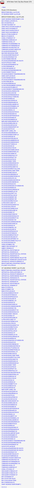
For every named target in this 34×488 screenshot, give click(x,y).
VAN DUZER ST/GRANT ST (9, 475)
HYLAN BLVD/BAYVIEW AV (9, 214)
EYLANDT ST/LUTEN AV (9, 265)
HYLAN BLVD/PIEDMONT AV (10, 64)
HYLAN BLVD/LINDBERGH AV (10, 140)
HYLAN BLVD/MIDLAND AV (9, 123)
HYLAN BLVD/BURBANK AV (10, 132)
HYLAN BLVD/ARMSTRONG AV (11, 176)
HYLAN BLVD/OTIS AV (8, 129)
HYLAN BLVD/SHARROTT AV (10, 218)
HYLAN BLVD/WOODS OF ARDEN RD (13, 185)
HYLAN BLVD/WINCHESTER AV (11, 180)
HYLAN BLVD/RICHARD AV (9, 223)
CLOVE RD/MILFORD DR (9, 59)
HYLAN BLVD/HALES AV (9, 184)
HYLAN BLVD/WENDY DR (9, 197)
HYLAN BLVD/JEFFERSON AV (10, 115)
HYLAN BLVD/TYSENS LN (9, 144)
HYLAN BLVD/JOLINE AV (9, 229)
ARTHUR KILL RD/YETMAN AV (10, 250)
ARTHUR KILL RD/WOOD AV (10, 252)
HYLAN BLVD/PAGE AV (8, 225)
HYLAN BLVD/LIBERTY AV (9, 416)
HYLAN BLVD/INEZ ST (8, 212)
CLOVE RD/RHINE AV (8, 66)
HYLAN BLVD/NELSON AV (9, 172)
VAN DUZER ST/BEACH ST (9, 471)
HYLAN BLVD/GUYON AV (9, 148)
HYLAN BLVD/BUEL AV (8, 110)
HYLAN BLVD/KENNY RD (9, 220)
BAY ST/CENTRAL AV (8, 23)
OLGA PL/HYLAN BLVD (8, 446)
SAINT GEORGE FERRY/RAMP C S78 (13, 19)
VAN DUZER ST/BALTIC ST (9, 473)
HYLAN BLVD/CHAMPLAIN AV (10, 149)
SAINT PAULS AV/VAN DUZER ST (11, 26)
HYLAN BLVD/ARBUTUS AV (10, 201)
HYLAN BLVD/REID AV (8, 98)
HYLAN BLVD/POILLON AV (9, 195)
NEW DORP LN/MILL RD (9, 131)
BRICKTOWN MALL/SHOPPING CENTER (14, 263)
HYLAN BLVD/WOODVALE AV (10, 216)
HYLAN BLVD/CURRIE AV (9, 153)
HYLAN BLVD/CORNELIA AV (10, 208)
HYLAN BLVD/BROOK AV (9, 376)
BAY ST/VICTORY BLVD (8, 478)
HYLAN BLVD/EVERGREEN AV (11, 422)
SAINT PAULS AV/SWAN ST (10, 28)
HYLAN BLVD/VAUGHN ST (9, 51)
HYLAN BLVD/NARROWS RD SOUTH (12, 60)
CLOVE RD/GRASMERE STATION (11, 85)
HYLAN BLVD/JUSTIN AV (9, 159)
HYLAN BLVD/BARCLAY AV (9, 191)
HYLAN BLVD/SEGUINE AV (9, 210)
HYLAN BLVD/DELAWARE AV (10, 104)
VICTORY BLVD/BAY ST (8, 24)
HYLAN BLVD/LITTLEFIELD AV (10, 348)
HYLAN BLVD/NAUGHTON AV (10, 112)
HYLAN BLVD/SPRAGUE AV (10, 231)
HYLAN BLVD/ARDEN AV (9, 187)
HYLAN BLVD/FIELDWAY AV (10, 167)
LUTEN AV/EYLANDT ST (9, 203)
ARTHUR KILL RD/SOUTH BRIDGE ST (13, 261)
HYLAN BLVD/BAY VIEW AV (10, 314)
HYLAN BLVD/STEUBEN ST (10, 87)
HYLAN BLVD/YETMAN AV (9, 233)
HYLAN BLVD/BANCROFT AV (10, 127)
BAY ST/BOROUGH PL (8, 482)
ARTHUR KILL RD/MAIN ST (9, 285)
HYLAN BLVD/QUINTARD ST (10, 427)
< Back (3, 7)
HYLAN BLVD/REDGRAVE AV (10, 163)
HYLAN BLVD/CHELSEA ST (10, 237)
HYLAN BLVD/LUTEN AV (9, 206)
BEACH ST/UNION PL (8, 36)
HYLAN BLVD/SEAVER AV (9, 114)
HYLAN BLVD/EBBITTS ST (9, 384)
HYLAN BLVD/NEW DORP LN (10, 134)
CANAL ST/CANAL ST (8, 469)
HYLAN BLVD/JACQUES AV (10, 391)
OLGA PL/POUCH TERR (9, 62)
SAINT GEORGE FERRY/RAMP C (11, 484)
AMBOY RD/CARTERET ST (9, 246)
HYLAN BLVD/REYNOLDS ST (10, 55)
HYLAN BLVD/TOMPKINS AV (10, 456)
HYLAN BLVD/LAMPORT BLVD (10, 433)
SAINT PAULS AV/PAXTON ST (10, 30)
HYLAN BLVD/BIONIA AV (9, 83)
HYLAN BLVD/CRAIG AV (9, 242)
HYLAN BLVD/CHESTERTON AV (11, 372)
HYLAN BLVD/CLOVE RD (9, 93)
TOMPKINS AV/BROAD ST (9, 40)
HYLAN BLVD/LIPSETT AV (9, 193)
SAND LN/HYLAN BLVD (8, 76)
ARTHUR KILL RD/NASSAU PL (10, 256)
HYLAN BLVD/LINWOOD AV (10, 437)
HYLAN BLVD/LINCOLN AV (9, 125)
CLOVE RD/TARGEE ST (8, 68)
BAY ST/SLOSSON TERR (9, 480)
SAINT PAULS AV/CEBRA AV (10, 32)
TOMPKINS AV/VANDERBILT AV (11, 43)
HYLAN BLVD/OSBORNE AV (10, 174)
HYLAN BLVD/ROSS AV (8, 387)
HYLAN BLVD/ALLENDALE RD (10, 91)
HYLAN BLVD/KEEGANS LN (10, 165)
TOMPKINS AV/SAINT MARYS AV (11, 49)
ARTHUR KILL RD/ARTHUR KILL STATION (14, 254)
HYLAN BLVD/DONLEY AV (9, 57)
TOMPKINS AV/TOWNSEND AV (11, 45)
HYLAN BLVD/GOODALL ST (10, 351)
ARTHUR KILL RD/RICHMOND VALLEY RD (14, 257)
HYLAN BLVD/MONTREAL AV (10, 151)
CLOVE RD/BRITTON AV (9, 72)
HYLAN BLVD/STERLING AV (10, 138)
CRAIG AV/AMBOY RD (8, 244)
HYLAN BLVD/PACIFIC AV (9, 178)
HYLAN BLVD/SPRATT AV (9, 157)
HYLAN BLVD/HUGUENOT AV (10, 204)
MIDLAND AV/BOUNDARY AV (10, 121)
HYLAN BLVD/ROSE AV (8, 136)
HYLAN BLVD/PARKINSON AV (10, 95)
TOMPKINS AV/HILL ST (8, 42)
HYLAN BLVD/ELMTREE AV (10, 397)
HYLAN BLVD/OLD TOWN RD (10, 96)
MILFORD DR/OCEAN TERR (10, 53)
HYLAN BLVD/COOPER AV (9, 100)
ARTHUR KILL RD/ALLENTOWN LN (12, 272)
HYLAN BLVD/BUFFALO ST (9, 155)
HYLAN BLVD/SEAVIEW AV (9, 108)
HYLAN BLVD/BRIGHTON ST (10, 235)
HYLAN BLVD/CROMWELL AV (10, 106)
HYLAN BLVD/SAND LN (8, 439)
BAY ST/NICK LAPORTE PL (9, 21)
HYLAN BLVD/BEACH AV (9, 386)
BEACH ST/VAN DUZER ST (9, 34)
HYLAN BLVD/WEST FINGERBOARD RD (13, 74)
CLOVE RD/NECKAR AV (9, 78)
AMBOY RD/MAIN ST (8, 248)
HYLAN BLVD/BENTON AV (9, 423)
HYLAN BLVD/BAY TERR (9, 161)
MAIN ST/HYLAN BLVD (8, 291)
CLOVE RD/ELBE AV (8, 81)
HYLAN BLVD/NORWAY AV (9, 431)
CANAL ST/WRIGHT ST (8, 38)
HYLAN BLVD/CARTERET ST (10, 239)
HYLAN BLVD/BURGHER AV (10, 102)
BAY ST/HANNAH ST (8, 476)
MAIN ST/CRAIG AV (7, 287)
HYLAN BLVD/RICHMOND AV (10, 182)
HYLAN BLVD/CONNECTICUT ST (11, 240)
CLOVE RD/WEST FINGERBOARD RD (13, 89)
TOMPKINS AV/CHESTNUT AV (10, 47)
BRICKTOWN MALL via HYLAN (10, 12)
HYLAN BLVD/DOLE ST (8, 332)
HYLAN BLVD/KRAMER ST (9, 435)
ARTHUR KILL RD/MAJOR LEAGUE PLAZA (14, 259)
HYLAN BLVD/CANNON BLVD (10, 142)
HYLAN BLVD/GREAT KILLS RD (11, 168)
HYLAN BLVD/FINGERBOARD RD (11, 70)
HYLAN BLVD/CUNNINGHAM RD (11, 221)
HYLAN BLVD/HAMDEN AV (9, 119)
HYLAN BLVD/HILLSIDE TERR (10, 170)
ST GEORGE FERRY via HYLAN (11, 14)
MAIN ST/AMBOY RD (8, 289)
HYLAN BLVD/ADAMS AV (9, 117)
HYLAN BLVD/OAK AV (8, 146)
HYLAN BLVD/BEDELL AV (9, 227)
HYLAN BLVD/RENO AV (8, 382)
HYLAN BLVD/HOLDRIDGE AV (10, 189)
